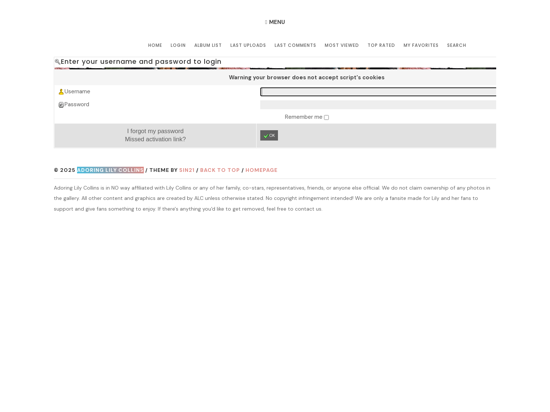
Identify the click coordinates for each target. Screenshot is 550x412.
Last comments (295, 45)
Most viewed (342, 45)
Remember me (304, 117)
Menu (277, 22)
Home (155, 45)
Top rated (381, 45)
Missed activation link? (155, 139)
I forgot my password (155, 131)
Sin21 (187, 170)
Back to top (220, 170)
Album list (208, 45)
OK (269, 136)
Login (178, 45)
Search (456, 45)
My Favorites (421, 45)
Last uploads (248, 45)
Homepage (262, 170)
